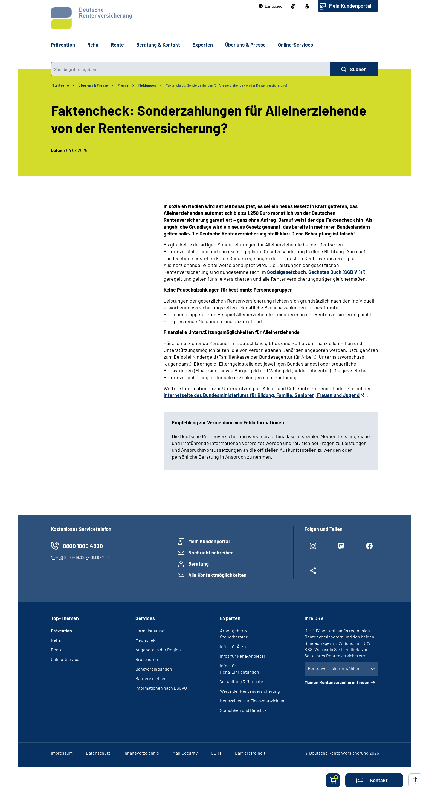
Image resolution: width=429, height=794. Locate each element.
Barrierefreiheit (250, 752)
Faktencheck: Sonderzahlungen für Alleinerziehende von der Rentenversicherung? (227, 85)
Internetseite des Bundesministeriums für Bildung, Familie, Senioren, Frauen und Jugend (262, 395)
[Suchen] (354, 69)
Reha (56, 640)
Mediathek (145, 640)
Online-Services (295, 45)
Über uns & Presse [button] (245, 45)
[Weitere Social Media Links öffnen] (313, 573)
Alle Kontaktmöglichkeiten (217, 575)
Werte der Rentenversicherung (250, 691)
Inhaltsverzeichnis (141, 752)
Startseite (60, 85)
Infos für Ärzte (233, 646)
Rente (57, 649)
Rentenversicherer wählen (333, 668)
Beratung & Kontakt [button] (158, 45)
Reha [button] (92, 45)
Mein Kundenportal (350, 6)
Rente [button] (117, 45)
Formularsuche (149, 630)
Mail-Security (185, 752)
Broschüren (146, 659)
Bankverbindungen (153, 668)
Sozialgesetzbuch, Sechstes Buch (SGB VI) (313, 272)
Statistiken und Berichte (243, 710)
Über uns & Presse (93, 85)
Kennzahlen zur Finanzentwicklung (253, 700)
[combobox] (190, 69)
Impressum (62, 752)
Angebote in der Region (158, 649)
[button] (270, 6)
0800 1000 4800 (83, 545)
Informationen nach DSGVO (161, 688)
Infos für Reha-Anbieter (242, 655)
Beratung (198, 564)
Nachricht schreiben (211, 553)
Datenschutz (98, 752)
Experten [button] (202, 45)
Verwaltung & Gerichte (241, 681)
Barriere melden (151, 678)
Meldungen (147, 85)
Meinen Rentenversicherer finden (337, 682)
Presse (123, 85)
